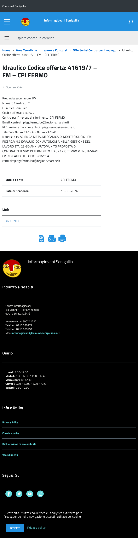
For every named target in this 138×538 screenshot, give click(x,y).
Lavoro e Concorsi (55, 50)
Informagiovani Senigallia (61, 20)
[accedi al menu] (7, 22)
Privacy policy (36, 527)
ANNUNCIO (12, 221)
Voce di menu (10, 455)
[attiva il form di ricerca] (130, 22)
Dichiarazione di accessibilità (19, 444)
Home (6, 50)
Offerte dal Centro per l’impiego (95, 50)
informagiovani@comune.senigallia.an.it (35, 333)
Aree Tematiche (26, 50)
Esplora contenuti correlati (34, 38)
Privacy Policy (10, 422)
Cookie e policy (11, 433)
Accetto (15, 528)
